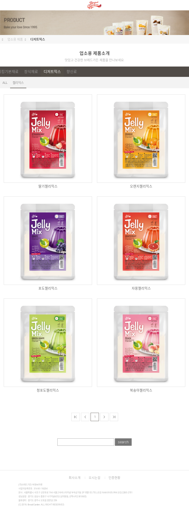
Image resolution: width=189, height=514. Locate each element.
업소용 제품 (15, 39)
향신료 (118, 71)
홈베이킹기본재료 (51, 71)
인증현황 (114, 478)
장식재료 (78, 71)
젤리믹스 (18, 83)
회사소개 (74, 478)
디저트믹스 (37, 39)
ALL (9, 71)
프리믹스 (25, 71)
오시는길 (94, 478)
